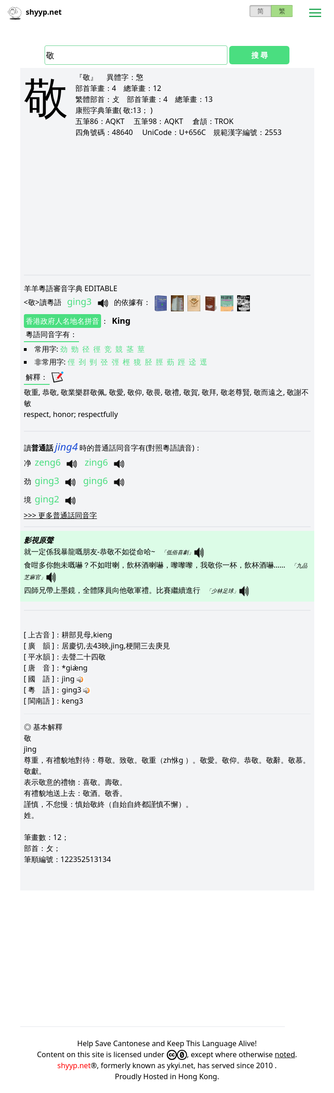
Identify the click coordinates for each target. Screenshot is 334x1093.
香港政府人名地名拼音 (62, 321)
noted (285, 1054)
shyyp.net (74, 1065)
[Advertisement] (167, 205)
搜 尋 (259, 55)
